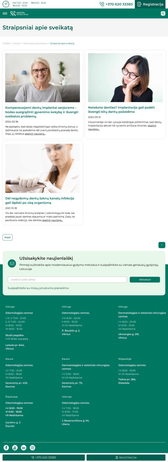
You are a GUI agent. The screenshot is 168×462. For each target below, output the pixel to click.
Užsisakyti (145, 279)
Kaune (9, 358)
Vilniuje (16, 43)
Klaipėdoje (125, 358)
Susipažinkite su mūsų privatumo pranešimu (38, 288)
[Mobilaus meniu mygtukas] (5, 13)
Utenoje (67, 396)
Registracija (150, 4)
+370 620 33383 (116, 4)
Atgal (7, 237)
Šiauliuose (11, 396)
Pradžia (6, 43)
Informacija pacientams (35, 43)
